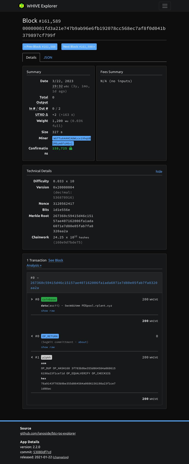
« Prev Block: (39, 46)
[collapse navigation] (165, 6)
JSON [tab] (48, 57)
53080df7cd (42, 452)
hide (159, 171)
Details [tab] (31, 57)
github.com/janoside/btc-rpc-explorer (48, 433)
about (82, 342)
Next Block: (79, 46)
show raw (48, 310)
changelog (61, 457)
